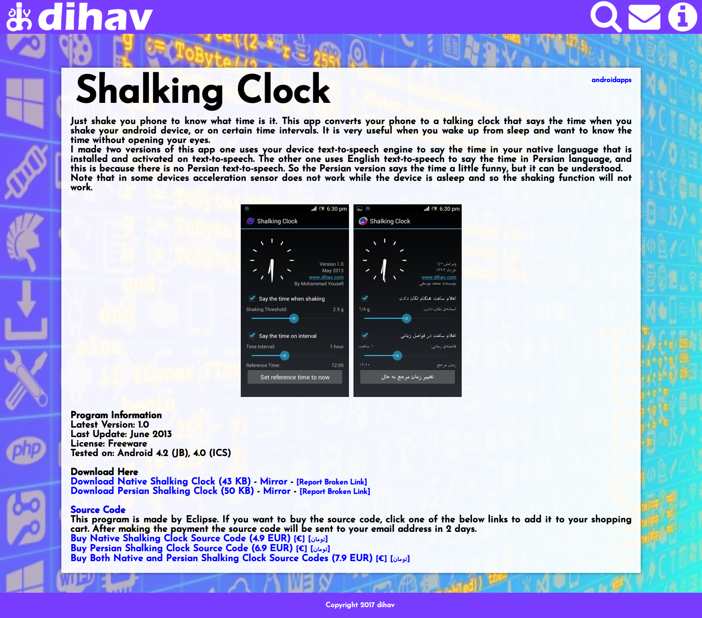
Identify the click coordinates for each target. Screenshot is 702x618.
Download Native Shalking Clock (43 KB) (160, 482)
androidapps (612, 80)
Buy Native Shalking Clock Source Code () (180, 539)
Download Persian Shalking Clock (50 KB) (162, 491)
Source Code (97, 510)
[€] (299, 539)
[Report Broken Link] (331, 482)
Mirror (273, 482)
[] (318, 539)
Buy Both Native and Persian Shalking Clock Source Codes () (221, 558)
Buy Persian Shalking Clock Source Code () (181, 548)
